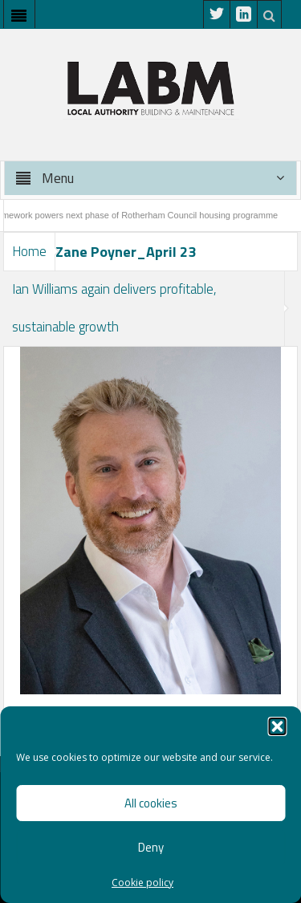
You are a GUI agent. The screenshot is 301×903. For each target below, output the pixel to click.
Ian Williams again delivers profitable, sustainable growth (114, 308)
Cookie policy (142, 882)
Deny (151, 847)
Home (29, 251)
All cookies (150, 803)
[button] (277, 726)
